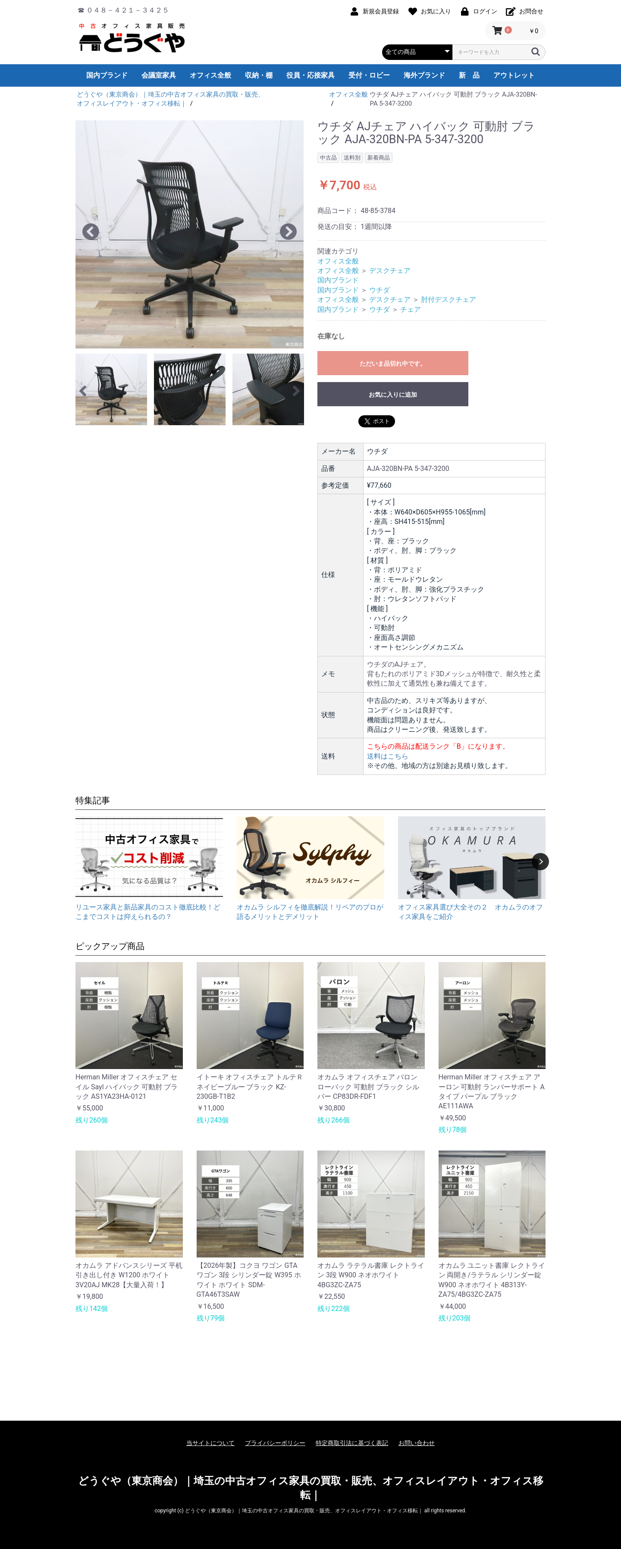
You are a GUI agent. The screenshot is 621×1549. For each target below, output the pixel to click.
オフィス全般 (210, 75)
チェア (410, 309)
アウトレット (514, 75)
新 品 (469, 75)
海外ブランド (424, 75)
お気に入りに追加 (393, 394)
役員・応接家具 (310, 75)
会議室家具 (158, 75)
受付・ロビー (369, 75)
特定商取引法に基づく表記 (352, 1442)
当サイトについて (210, 1442)
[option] (189, 234)
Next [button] (540, 861)
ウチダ (379, 290)
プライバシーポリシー (275, 1442)
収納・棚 (259, 75)
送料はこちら (387, 756)
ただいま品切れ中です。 (393, 363)
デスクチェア (390, 271)
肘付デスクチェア (448, 299)
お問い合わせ (416, 1442)
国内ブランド (107, 75)
